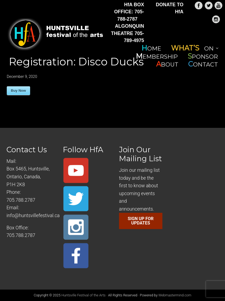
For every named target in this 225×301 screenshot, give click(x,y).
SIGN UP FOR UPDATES (141, 221)
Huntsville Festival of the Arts (83, 295)
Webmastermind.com (174, 295)
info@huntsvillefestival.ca (33, 215)
